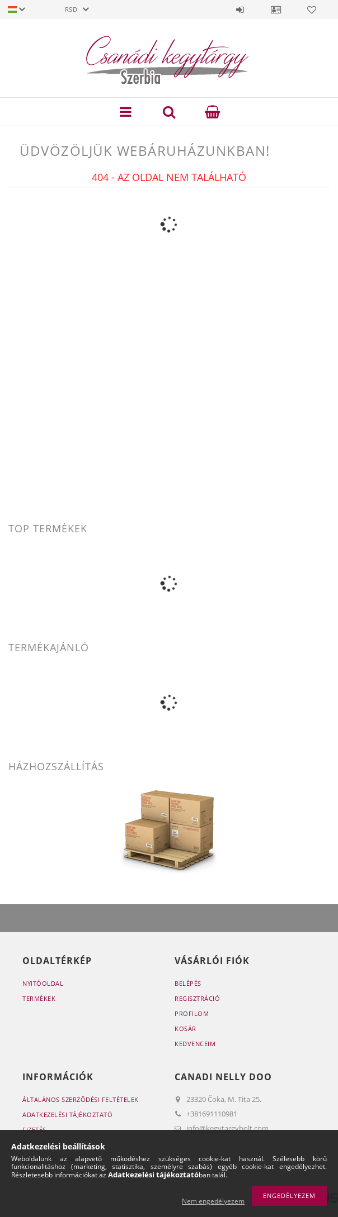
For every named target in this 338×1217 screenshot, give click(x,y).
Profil (275, 9)
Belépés (240, 9)
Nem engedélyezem (213, 1201)
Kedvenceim (195, 1043)
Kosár (185, 1028)
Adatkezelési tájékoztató (67, 1114)
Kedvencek (311, 9)
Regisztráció (197, 998)
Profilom (192, 1013)
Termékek (38, 998)
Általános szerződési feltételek (80, 1099)
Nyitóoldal (42, 983)
